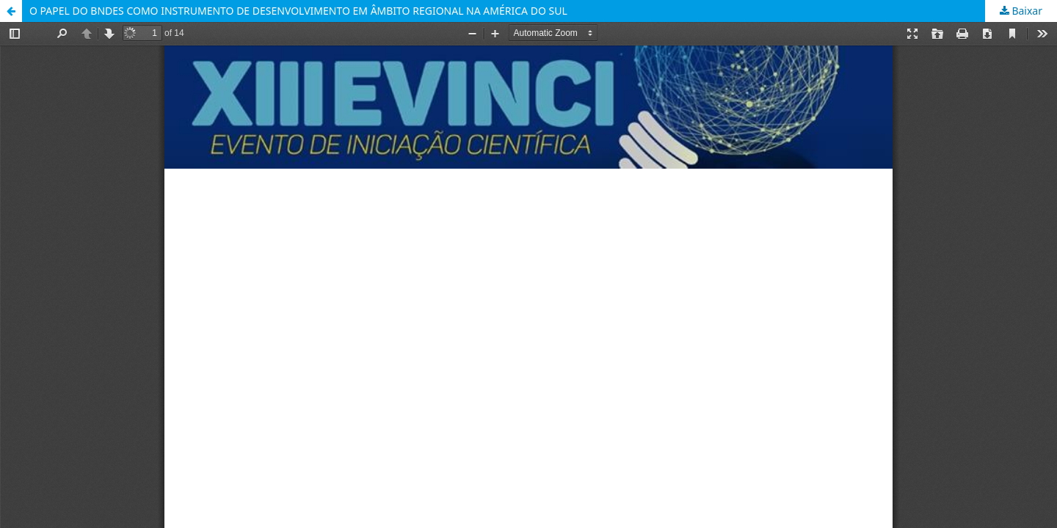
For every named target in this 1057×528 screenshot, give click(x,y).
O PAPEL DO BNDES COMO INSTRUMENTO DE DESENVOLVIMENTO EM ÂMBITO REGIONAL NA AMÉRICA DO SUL (298, 11)
